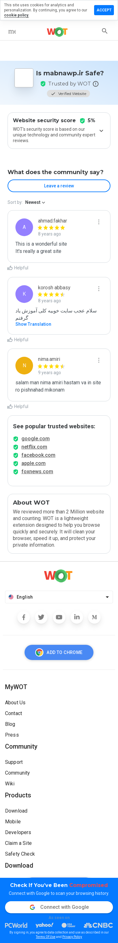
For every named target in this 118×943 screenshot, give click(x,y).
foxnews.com (37, 471)
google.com (35, 439)
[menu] (12, 31)
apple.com (33, 463)
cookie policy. (16, 15)
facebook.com (38, 455)
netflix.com (34, 447)
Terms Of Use (45, 937)
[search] (104, 31)
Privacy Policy (72, 937)
